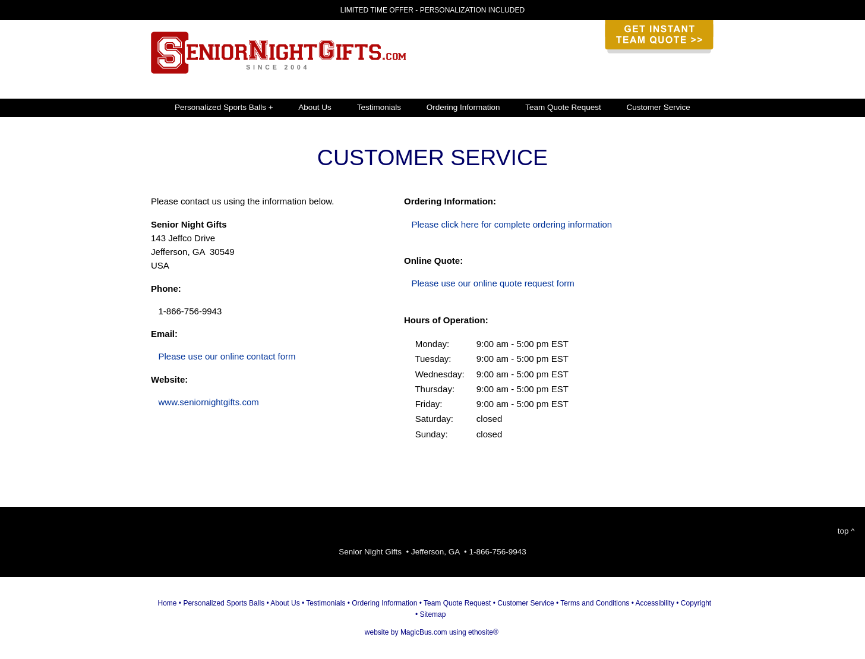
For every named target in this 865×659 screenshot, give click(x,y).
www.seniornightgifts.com (209, 402)
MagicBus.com (423, 632)
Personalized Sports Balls (223, 603)
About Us (315, 107)
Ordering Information (463, 107)
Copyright (696, 603)
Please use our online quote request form (493, 283)
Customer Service (658, 107)
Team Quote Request (563, 107)
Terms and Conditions (594, 603)
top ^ (846, 530)
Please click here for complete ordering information (512, 224)
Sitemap (432, 614)
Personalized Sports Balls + (224, 107)
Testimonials (379, 107)
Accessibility (655, 603)
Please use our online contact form (227, 356)
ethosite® (483, 632)
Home (167, 603)
